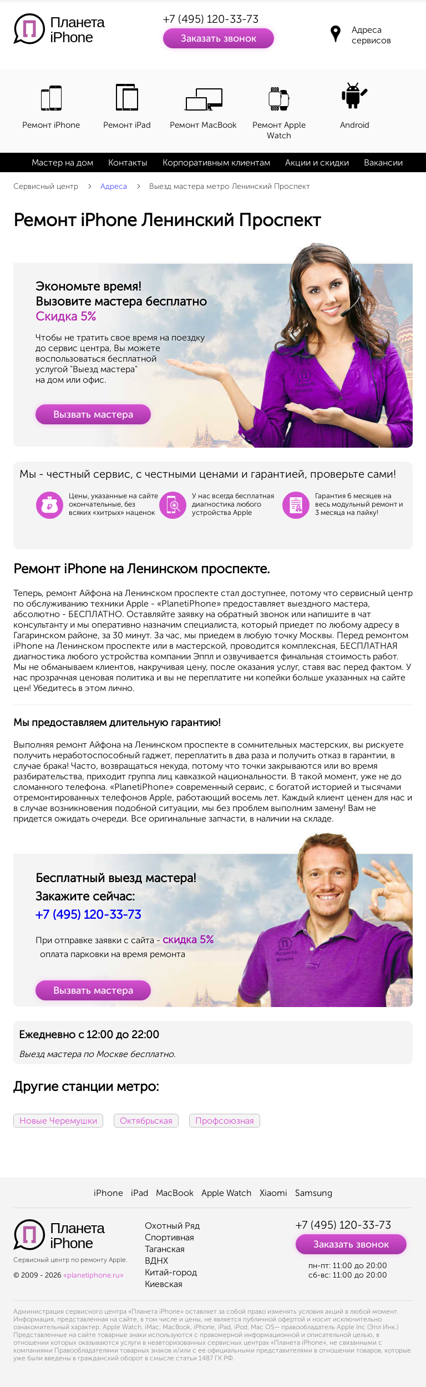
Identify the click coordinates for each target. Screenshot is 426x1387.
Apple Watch (226, 1193)
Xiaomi (273, 1193)
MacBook (175, 1193)
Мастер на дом (62, 162)
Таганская (165, 1249)
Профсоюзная (224, 1120)
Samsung (313, 1193)
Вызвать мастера (93, 414)
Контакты (128, 162)
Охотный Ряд (172, 1225)
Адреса (113, 186)
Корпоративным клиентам (216, 162)
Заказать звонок (218, 38)
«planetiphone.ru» (93, 1275)
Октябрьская (146, 1120)
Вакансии (383, 162)
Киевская (163, 1284)
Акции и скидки (317, 162)
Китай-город (171, 1272)
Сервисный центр (45, 186)
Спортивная (169, 1237)
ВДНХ (156, 1260)
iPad (139, 1193)
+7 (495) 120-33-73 (210, 19)
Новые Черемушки (58, 1120)
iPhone (108, 1193)
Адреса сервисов (371, 35)
